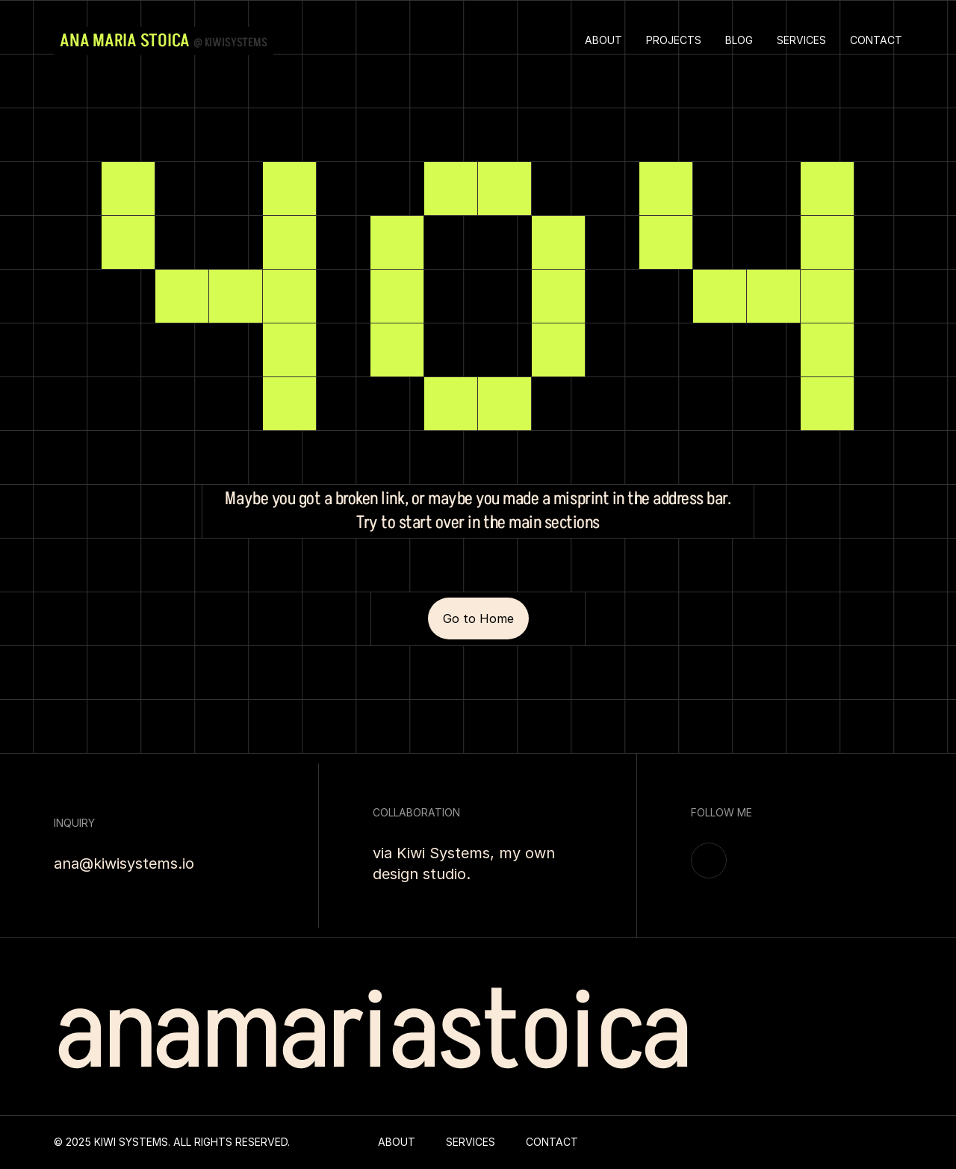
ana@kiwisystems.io (124, 863)
